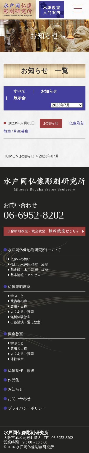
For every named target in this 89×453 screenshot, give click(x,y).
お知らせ (49, 91)
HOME (9, 156)
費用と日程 (17, 306)
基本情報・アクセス (24, 275)
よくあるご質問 (21, 312)
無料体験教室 (19, 317)
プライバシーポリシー (25, 408)
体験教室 (16, 359)
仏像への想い (19, 259)
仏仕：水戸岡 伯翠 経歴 (28, 264)
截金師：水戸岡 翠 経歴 (28, 270)
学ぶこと (16, 296)
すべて (20, 91)
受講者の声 (17, 301)
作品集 (11, 380)
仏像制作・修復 (19, 370)
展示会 (20, 98)
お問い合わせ (17, 399)
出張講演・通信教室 (24, 322)
